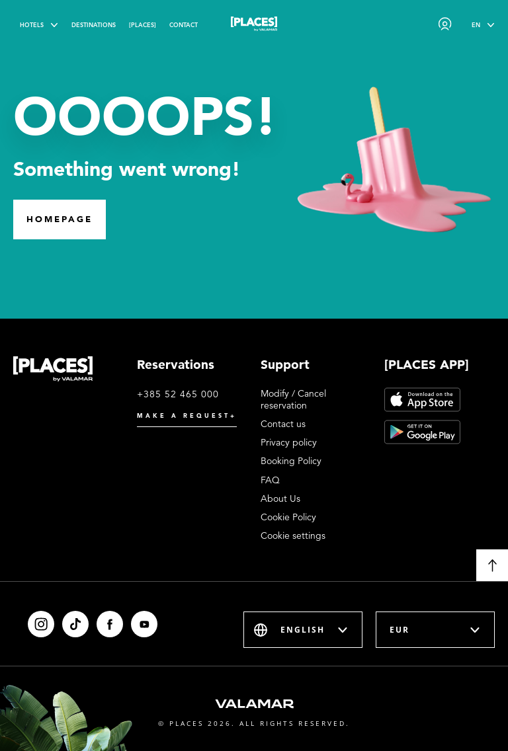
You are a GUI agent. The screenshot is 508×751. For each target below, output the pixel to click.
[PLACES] (142, 24)
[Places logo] (254, 26)
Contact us (283, 424)
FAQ (270, 480)
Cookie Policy (288, 517)
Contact (183, 24)
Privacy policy (289, 442)
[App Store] (422, 399)
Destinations (93, 24)
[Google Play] (422, 432)
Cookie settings (293, 535)
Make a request (187, 415)
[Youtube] (144, 624)
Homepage (59, 219)
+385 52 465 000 (178, 394)
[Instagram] (41, 624)
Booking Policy (291, 461)
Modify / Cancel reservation (293, 399)
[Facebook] (110, 624)
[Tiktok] (75, 624)
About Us (280, 498)
